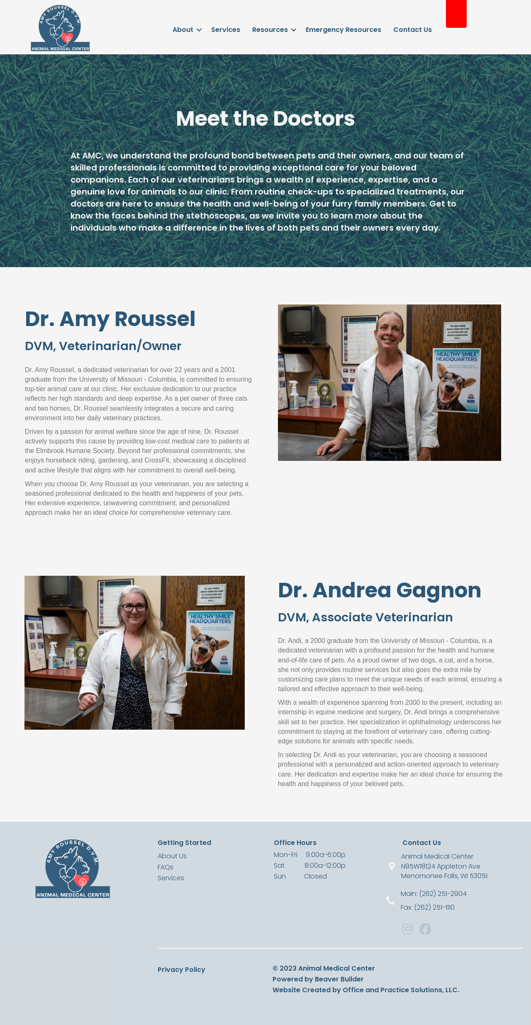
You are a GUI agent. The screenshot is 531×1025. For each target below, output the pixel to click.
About (183, 29)
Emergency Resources (343, 29)
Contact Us (412, 29)
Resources (270, 29)
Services (225, 29)
